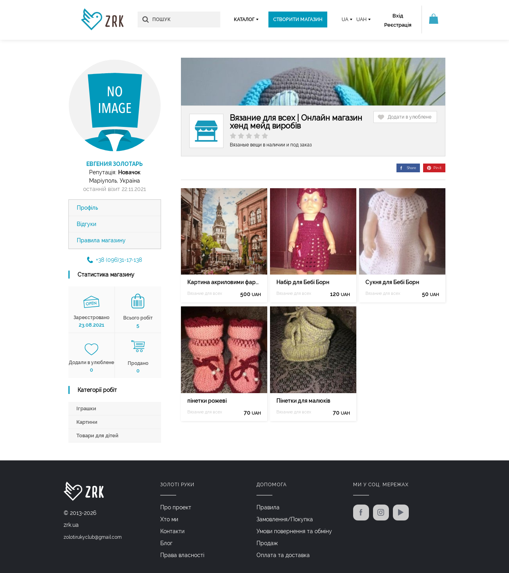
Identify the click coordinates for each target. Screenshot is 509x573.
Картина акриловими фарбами (224, 282)
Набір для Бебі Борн (302, 282)
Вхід (397, 15)
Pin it (434, 168)
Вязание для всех (204, 293)
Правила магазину (101, 240)
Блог (166, 543)
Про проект (175, 507)
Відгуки (86, 224)
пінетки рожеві (207, 401)
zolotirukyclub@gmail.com (93, 537)
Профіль (87, 208)
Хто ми (169, 519)
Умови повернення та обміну (294, 531)
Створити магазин (297, 19)
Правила (268, 507)
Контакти (172, 531)
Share (408, 168)
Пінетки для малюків (303, 401)
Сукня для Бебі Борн (392, 282)
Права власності (182, 555)
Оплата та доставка (283, 555)
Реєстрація (398, 24)
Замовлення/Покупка (284, 519)
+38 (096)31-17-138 (114, 260)
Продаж (267, 543)
